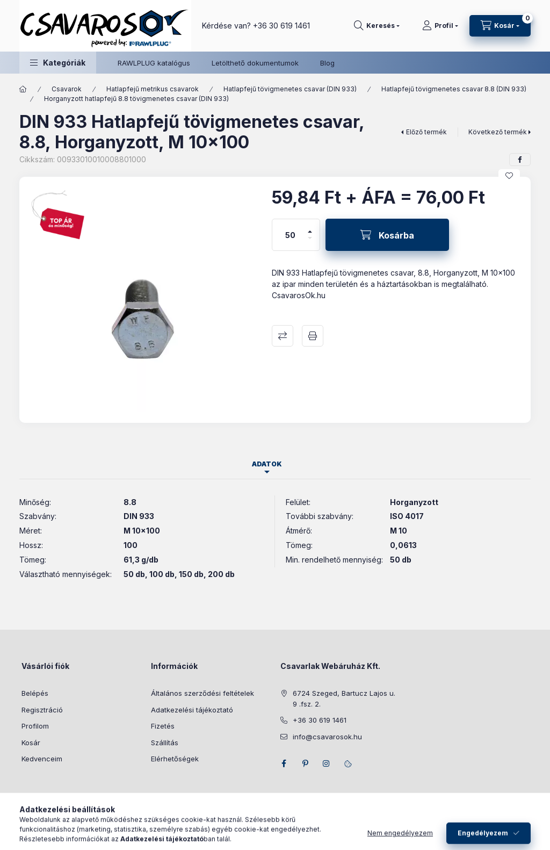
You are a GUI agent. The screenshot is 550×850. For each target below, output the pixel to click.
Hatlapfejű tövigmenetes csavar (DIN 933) (290, 89)
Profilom (35, 726)
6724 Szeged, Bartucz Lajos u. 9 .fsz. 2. (344, 698)
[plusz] (310, 227)
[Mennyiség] (290, 234)
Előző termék (426, 132)
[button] (57, 63)
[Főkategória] (23, 89)
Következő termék (497, 132)
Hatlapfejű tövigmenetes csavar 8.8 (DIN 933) (453, 89)
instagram (326, 763)
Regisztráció (42, 709)
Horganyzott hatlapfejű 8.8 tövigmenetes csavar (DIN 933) (136, 99)
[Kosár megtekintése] (500, 26)
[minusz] (310, 242)
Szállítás (164, 742)
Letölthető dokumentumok (255, 63)
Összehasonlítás (282, 336)
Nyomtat (312, 336)
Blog (327, 63)
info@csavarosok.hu (327, 736)
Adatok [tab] (267, 464)
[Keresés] (377, 26)
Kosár (30, 742)
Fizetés (163, 726)
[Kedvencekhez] (509, 175)
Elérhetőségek (175, 758)
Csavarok (67, 89)
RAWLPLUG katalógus (154, 63)
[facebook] (520, 159)
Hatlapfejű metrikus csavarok (152, 89)
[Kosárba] (387, 235)
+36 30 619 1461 (281, 25)
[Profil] (440, 26)
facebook (283, 763)
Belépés (34, 693)
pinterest (305, 763)
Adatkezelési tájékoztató (192, 709)
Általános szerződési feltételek (202, 693)
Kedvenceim (41, 758)
